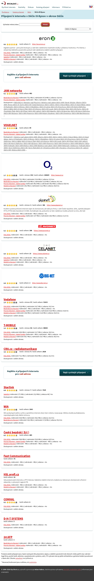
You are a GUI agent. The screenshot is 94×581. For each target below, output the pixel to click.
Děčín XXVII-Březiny (77, 143)
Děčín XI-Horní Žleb (20, 109)
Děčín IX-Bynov (19, 107)
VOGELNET (10, 125)
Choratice (62, 148)
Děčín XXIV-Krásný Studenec (44, 113)
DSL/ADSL (7, 53)
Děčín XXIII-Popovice (26, 113)
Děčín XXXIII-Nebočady (61, 146)
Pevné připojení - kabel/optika (14, 55)
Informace (56, 7)
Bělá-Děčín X (18, 102)
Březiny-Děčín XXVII (45, 137)
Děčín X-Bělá (8, 109)
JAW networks (13, 90)
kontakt (66, 569)
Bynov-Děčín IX (13, 105)
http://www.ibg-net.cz (40, 283)
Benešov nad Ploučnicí (32, 102)
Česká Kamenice (38, 105)
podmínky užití (75, 569)
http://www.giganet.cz (55, 205)
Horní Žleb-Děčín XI (35, 148)
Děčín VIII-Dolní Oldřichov (76, 107)
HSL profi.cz (11, 474)
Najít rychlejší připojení (74, 76)
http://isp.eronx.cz (38, 44)
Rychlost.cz (5, 12)
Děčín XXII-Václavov (11, 113)
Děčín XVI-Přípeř (21, 111)
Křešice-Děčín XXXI (18, 150)
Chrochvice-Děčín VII (74, 148)
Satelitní (7, 57)
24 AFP (8, 537)
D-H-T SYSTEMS (13, 518)
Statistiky (21, 7)
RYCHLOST (12, 3)
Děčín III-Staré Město (77, 105)
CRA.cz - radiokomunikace (20, 349)
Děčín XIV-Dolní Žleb (61, 109)
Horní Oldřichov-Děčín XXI (17, 148)
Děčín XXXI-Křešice (22, 146)
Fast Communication (17, 456)
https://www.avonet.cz (42, 230)
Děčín (29, 12)
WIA (6, 406)
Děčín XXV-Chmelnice (63, 113)
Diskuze (31, 7)
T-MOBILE (10, 325)
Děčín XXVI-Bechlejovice (80, 113)
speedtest (19, 558)
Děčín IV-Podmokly (16, 139)
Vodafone (10, 299)
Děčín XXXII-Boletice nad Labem (40, 146)
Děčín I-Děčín (49, 105)
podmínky (32, 562)
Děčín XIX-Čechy (75, 109)
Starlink (9, 387)
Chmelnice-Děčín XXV (50, 148)
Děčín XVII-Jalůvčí (34, 111)
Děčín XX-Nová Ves (63, 111)
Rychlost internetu (8, 7)
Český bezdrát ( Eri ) (16, 432)
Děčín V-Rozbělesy (32, 107)
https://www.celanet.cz (41, 253)
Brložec (72, 102)
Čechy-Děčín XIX (25, 105)
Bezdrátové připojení (11, 98)
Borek (67, 102)
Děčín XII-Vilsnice (34, 109)
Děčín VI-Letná (44, 107)
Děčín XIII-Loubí (47, 109)
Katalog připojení (42, 7)
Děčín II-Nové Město (62, 105)
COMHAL (9, 499)
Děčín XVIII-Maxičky (49, 111)
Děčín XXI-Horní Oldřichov (80, 111)
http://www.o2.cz (57, 175)
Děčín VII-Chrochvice (58, 107)
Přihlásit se (66, 7)
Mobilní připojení (10, 59)
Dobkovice (74, 146)
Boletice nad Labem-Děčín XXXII (52, 102)
